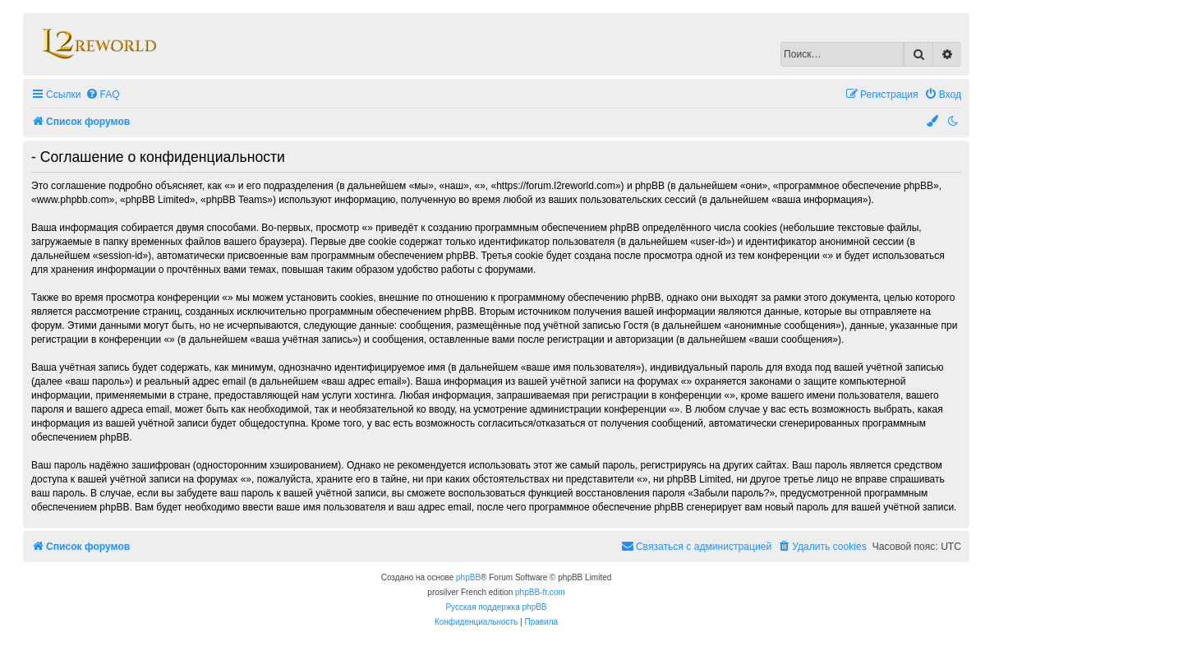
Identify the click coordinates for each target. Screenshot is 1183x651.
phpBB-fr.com (540, 592)
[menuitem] (102, 95)
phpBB (468, 577)
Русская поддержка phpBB (495, 607)
